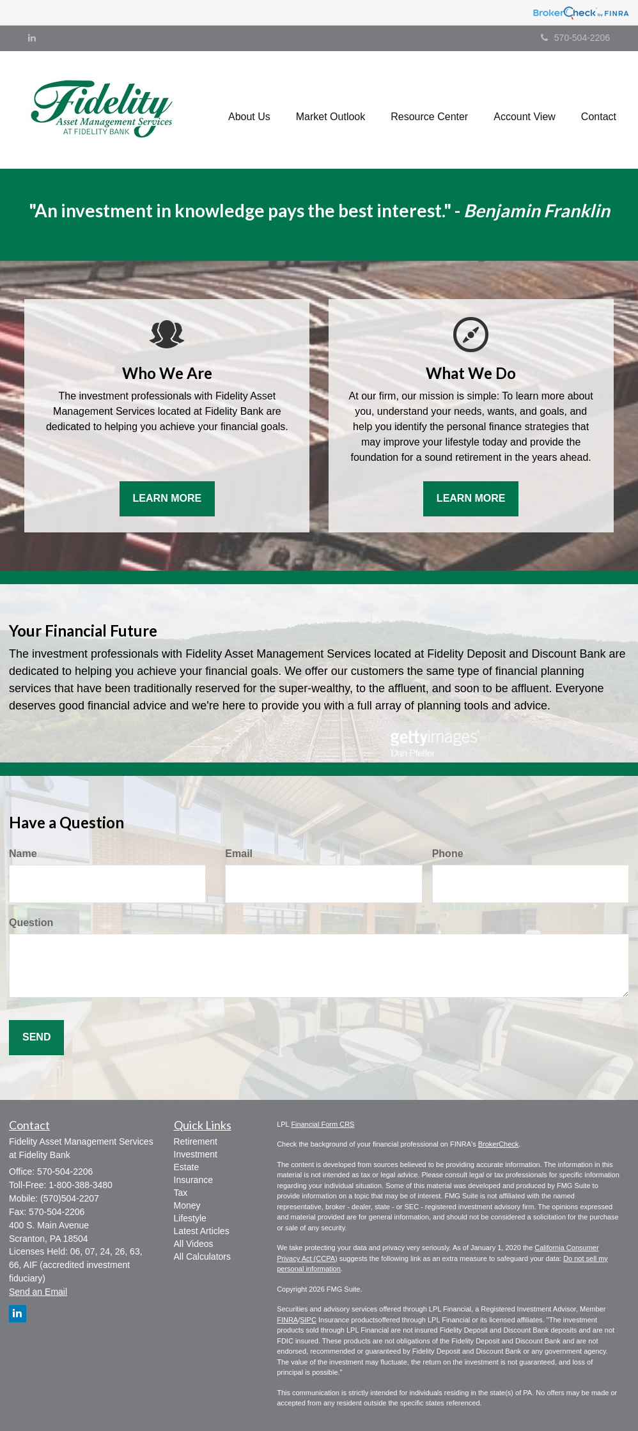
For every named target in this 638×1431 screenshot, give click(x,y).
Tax (181, 1192)
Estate (186, 1167)
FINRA (287, 1320)
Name (23, 853)
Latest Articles (202, 1231)
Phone (447, 853)
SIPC (308, 1320)
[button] (249, 110)
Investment (195, 1154)
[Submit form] (36, 1037)
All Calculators (202, 1256)
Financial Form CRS (322, 1124)
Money (187, 1205)
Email (239, 853)
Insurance (193, 1180)
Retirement (195, 1141)
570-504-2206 (575, 38)
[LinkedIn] (32, 37)
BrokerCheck (498, 1144)
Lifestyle (190, 1218)
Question (31, 922)
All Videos (194, 1244)
